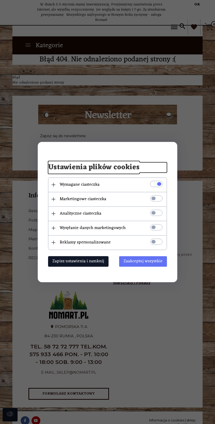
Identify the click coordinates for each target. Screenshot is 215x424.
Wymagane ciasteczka (79, 184)
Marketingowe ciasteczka (83, 199)
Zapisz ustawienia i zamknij (78, 261)
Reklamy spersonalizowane (85, 242)
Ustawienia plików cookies (94, 167)
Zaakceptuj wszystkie (143, 261)
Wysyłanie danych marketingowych (93, 228)
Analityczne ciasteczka (80, 213)
